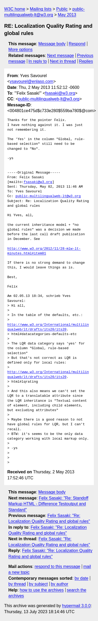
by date (81, 578)
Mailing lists (40, 9)
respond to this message (57, 566)
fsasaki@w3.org (60, 93)
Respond (77, 44)
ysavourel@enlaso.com (31, 81)
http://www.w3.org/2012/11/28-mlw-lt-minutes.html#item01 (44, 251)
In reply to (37, 61)
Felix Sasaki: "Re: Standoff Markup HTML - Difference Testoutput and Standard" (48, 504)
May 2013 (67, 15)
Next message (60, 55)
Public (62, 9)
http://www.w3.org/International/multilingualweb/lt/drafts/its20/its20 (48, 327)
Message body (52, 44)
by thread (17, 584)
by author (59, 584)
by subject (38, 584)
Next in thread (63, 61)
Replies (86, 61)
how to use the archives (42, 590)
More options (20, 49)
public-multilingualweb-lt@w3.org (48, 99)
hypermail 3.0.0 (76, 605)
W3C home (14, 9)
